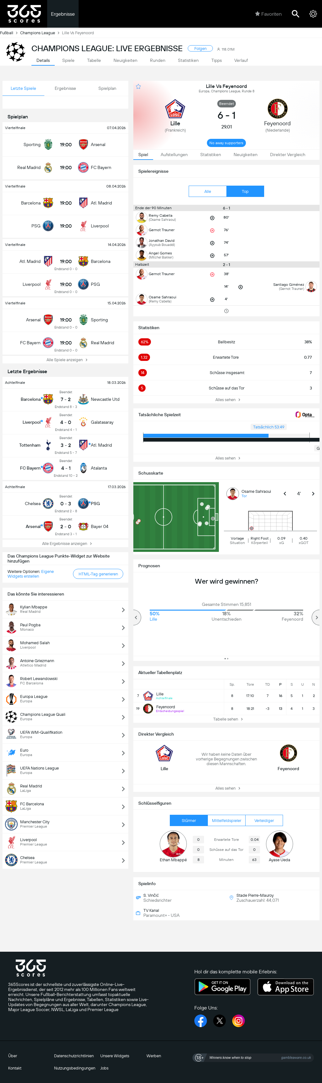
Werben (154, 1055)
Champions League (41, 33)
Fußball (10, 33)
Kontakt (14, 1068)
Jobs (104, 1068)
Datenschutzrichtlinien (74, 1055)
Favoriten (268, 13)
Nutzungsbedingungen (74, 1068)
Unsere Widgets (114, 1055)
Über (12, 1055)
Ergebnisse (63, 14)
